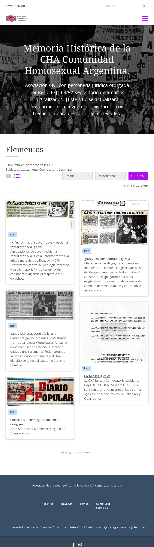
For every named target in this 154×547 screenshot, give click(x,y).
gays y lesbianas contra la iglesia (107, 259)
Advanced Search (15, 6)
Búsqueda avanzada (135, 186)
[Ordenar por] (77, 176)
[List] (17, 176)
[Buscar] (125, 6)
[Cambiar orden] (110, 176)
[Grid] (8, 176)
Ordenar (138, 176)
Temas (84, 503)
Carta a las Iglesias (97, 376)
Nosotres (47, 503)
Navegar (66, 503)
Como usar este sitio (103, 505)
